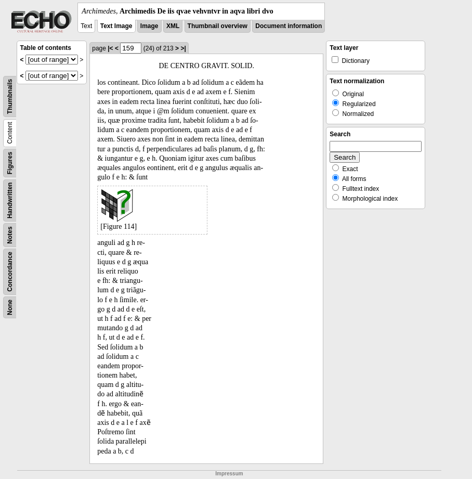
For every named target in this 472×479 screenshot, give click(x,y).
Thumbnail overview (217, 26)
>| (183, 48)
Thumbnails (10, 96)
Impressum (229, 473)
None (10, 307)
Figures (10, 163)
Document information (288, 26)
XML (172, 26)
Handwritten (10, 200)
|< (110, 48)
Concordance (10, 272)
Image (149, 26)
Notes (10, 234)
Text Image (116, 26)
